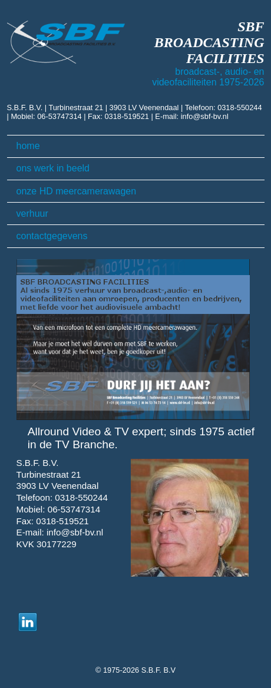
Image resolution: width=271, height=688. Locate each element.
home (28, 146)
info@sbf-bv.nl (205, 116)
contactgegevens (52, 236)
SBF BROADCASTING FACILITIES (209, 42)
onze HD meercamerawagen (76, 191)
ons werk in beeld (53, 168)
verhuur (32, 214)
